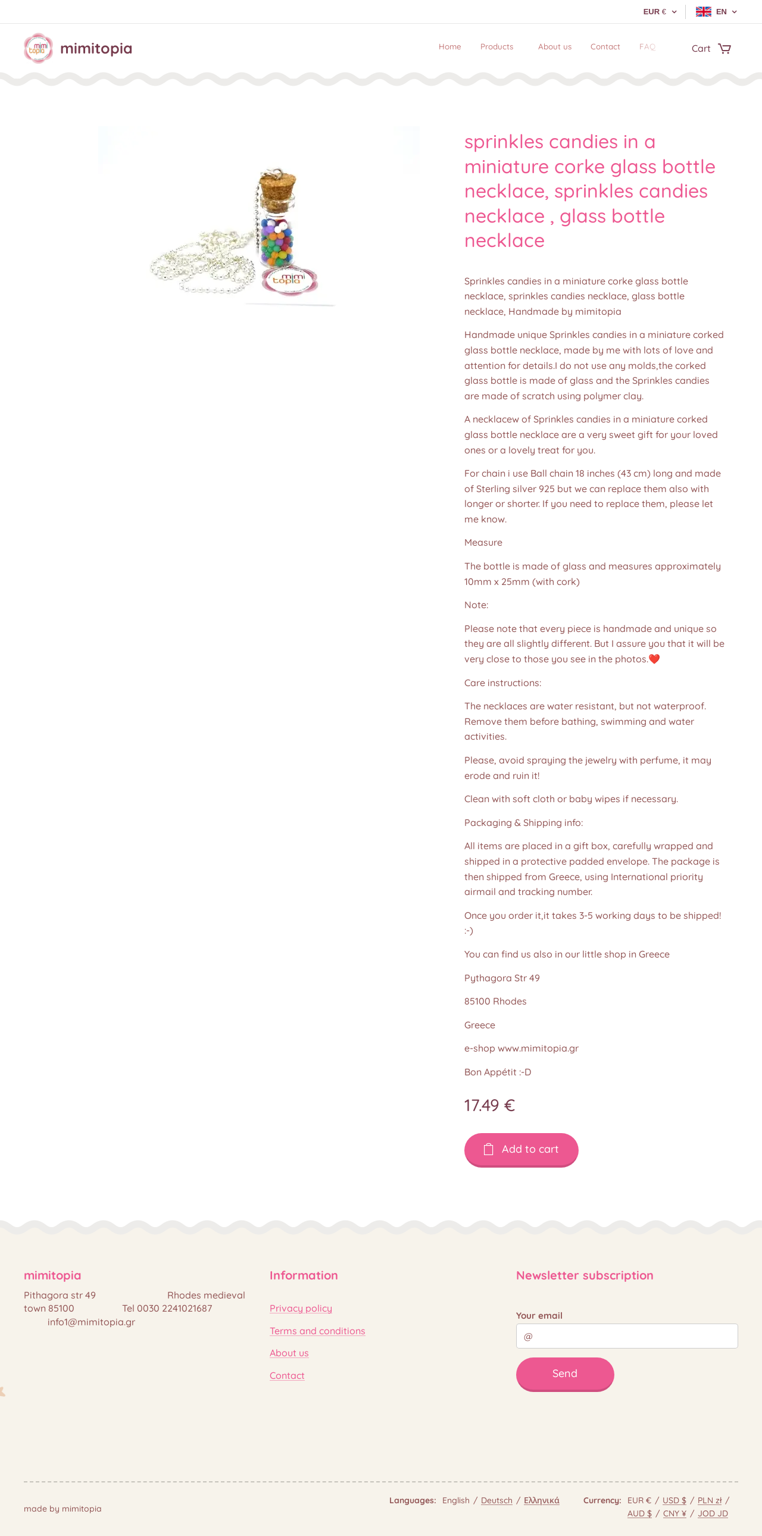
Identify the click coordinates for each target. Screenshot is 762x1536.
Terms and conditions (318, 1331)
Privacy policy (301, 1308)
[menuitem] (576, 48)
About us (289, 1353)
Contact (287, 1375)
